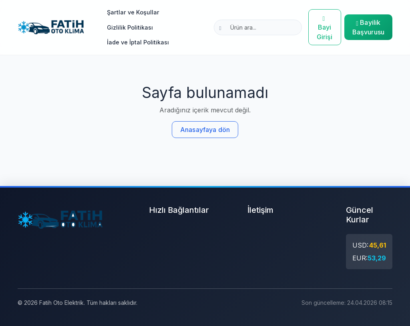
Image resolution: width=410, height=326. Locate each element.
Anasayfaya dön (205, 130)
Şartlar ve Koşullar (133, 12)
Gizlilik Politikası (130, 27)
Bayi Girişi (325, 27)
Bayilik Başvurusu (368, 27)
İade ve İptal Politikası (138, 42)
